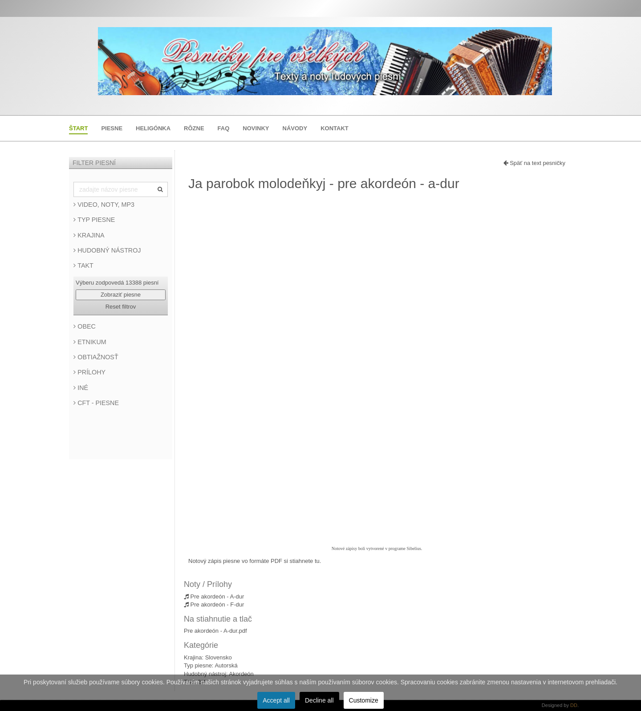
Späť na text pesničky (534, 163)
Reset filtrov (120, 306)
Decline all (319, 700)
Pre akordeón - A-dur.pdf (215, 630)
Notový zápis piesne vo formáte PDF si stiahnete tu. (254, 561)
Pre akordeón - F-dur (214, 604)
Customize (363, 700)
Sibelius (414, 548)
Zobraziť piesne (121, 294)
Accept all (276, 700)
